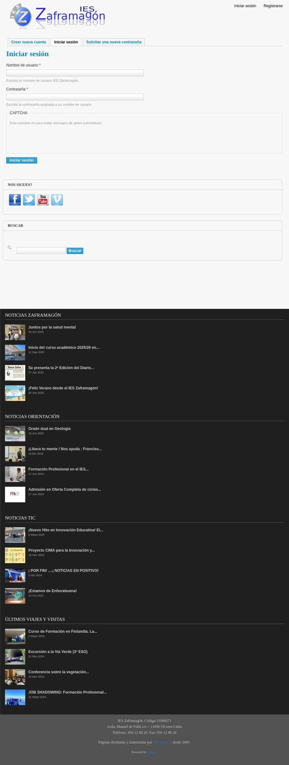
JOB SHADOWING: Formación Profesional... (67, 692)
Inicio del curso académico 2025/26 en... (63, 347)
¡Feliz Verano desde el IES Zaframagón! (63, 388)
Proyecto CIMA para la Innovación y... (61, 550)
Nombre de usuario (23, 65)
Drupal (152, 752)
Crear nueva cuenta (28, 42)
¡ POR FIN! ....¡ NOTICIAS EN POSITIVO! (63, 570)
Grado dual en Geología (49, 428)
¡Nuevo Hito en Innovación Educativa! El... (65, 530)
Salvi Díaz (161, 742)
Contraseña (17, 89)
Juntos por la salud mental (52, 327)
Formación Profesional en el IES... (58, 469)
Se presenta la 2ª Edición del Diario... (61, 368)
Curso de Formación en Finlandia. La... (62, 631)
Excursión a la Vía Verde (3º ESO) (58, 652)
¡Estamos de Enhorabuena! (52, 591)
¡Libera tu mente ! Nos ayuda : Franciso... (65, 449)
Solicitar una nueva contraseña (114, 42)
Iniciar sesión (245, 6)
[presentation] (57, 138)
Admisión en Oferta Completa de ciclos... (64, 489)
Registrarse (273, 6)
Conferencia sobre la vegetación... (58, 672)
